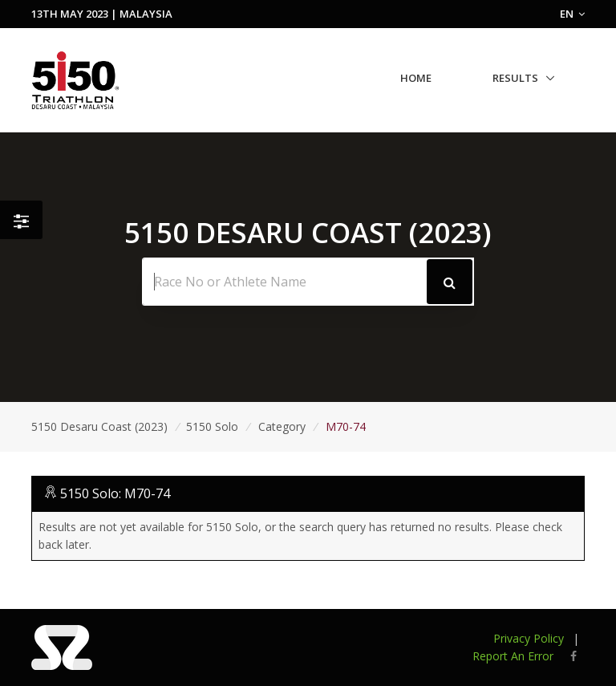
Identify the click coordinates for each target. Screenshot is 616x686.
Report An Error (512, 656)
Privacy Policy (528, 638)
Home (416, 78)
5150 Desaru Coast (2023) (99, 426)
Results (515, 78)
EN (572, 13)
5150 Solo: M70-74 (115, 493)
